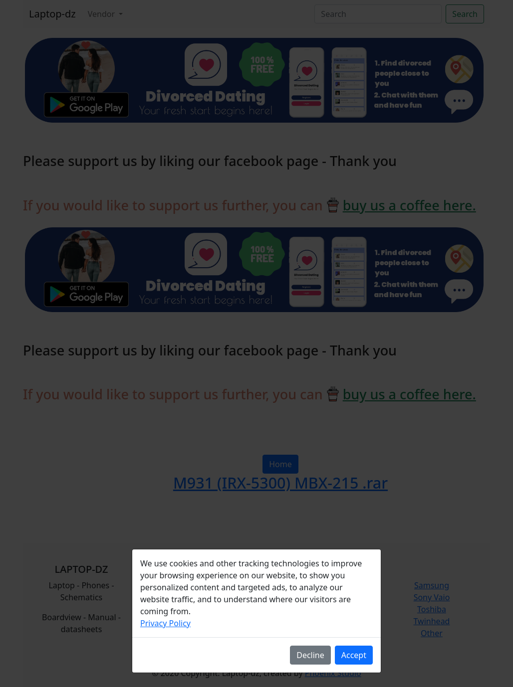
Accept (353, 655)
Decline (310, 655)
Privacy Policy (165, 623)
